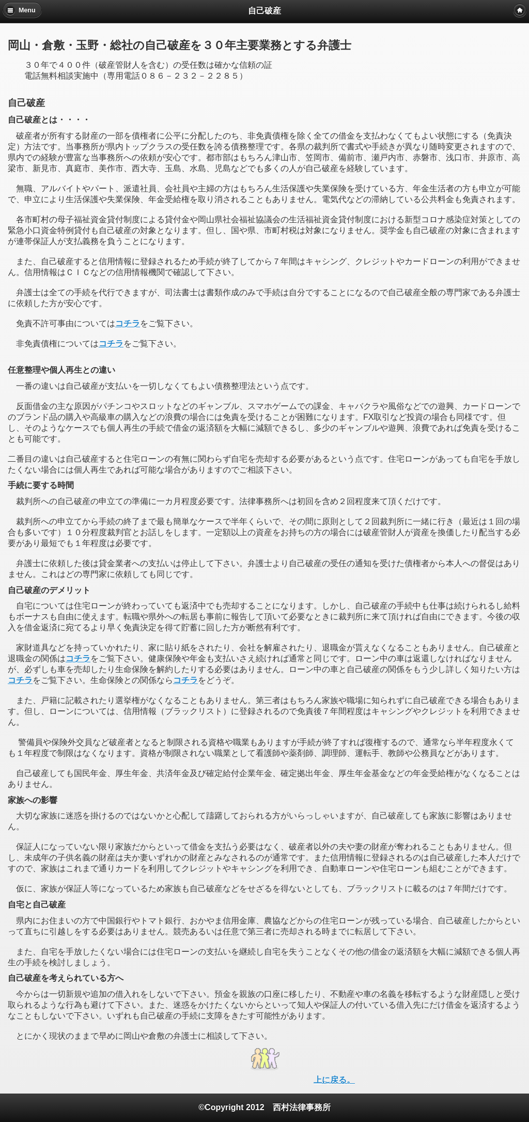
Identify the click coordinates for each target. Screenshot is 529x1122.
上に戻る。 (334, 1079)
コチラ (127, 323)
